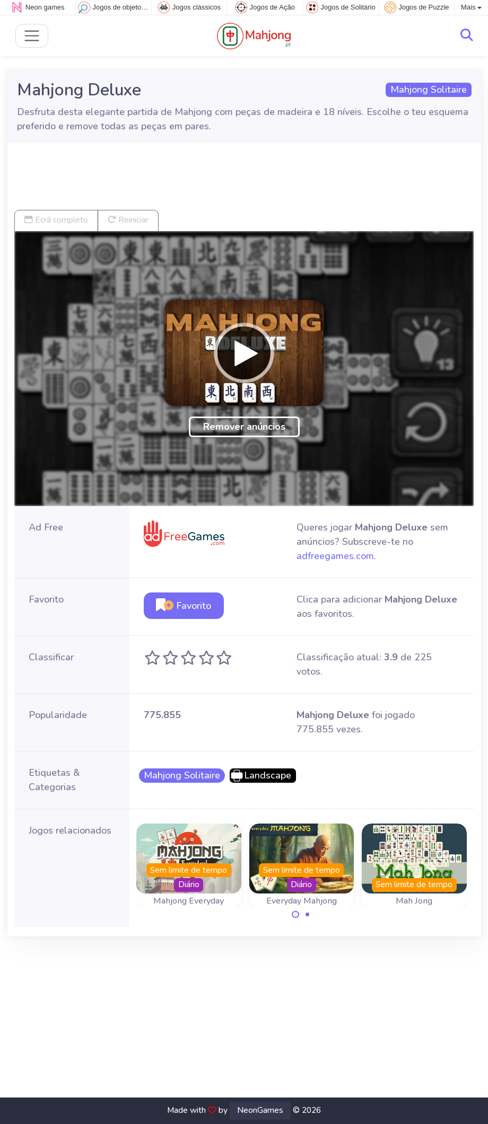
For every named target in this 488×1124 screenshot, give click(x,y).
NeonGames (260, 1110)
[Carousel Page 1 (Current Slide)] (295, 914)
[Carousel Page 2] (307, 914)
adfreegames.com (335, 556)
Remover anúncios (244, 426)
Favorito (183, 605)
